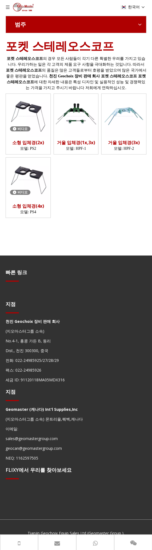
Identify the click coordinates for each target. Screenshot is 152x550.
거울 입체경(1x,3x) (76, 143)
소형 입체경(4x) (28, 206)
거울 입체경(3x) (124, 143)
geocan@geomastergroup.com (34, 448)
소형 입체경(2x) (28, 143)
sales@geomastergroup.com (32, 438)
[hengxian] (12, 281)
